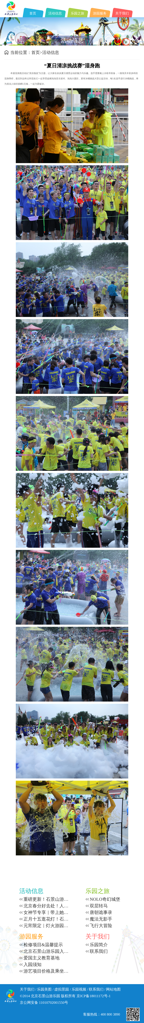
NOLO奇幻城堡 (105, 899)
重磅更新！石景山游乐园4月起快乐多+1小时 (47, 899)
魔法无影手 (101, 919)
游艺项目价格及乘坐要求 (47, 971)
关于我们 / (28, 989)
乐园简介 (99, 944)
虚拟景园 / (62, 989)
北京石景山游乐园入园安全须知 (47, 951)
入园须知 (32, 964)
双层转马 (99, 906)
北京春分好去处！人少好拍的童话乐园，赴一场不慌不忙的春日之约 (47, 906)
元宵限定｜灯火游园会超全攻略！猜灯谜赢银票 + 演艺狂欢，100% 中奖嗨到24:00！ (47, 925)
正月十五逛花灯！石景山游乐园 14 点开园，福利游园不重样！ (47, 919)
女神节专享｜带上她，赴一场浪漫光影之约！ (47, 912)
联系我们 (99, 951)
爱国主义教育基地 (41, 958)
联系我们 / (97, 989)
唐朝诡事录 (101, 912)
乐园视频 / (80, 989)
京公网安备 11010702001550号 (44, 1003)
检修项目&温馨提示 (43, 944)
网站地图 (113, 989)
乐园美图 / (45, 989)
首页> (36, 52)
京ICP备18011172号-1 (93, 996)
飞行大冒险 (101, 925)
